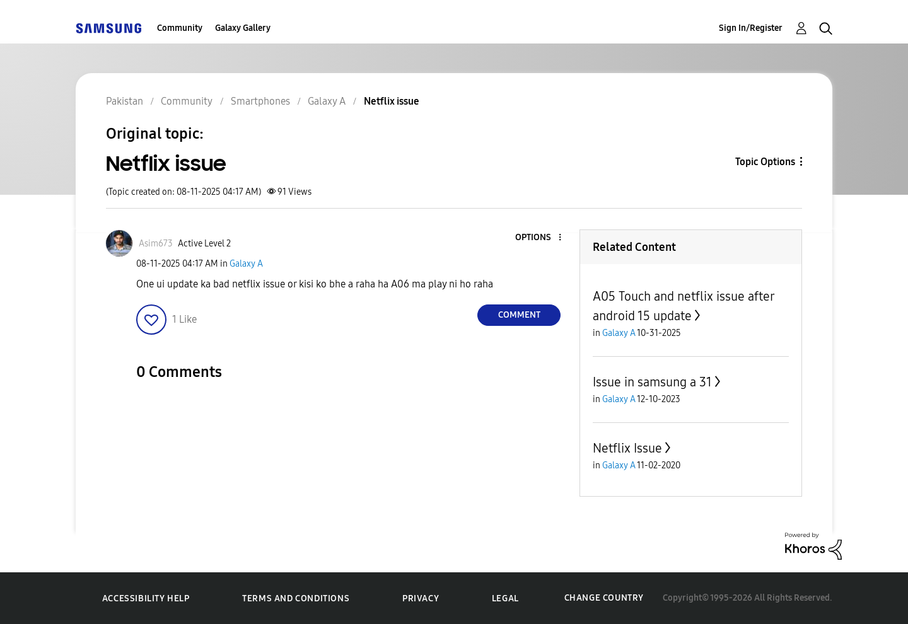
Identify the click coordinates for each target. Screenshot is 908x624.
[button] (539, 238)
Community (179, 28)
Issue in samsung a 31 (652, 382)
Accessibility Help (146, 598)
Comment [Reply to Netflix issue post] (519, 314)
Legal (505, 598)
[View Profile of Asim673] (156, 243)
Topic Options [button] (765, 162)
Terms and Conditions (295, 598)
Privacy (420, 598)
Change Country (604, 597)
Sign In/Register (751, 28)
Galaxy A (246, 263)
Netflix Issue (627, 448)
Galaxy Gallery (243, 28)
